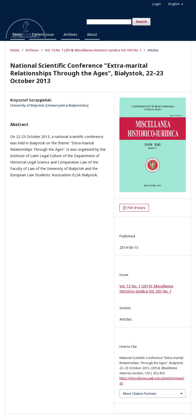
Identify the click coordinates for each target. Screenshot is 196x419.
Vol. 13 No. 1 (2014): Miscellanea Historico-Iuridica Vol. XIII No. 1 (93, 50)
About (92, 34)
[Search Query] (109, 22)
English (174, 4)
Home (14, 50)
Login (156, 4)
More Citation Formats (139, 393)
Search (141, 22)
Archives (70, 34)
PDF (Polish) (136, 207)
